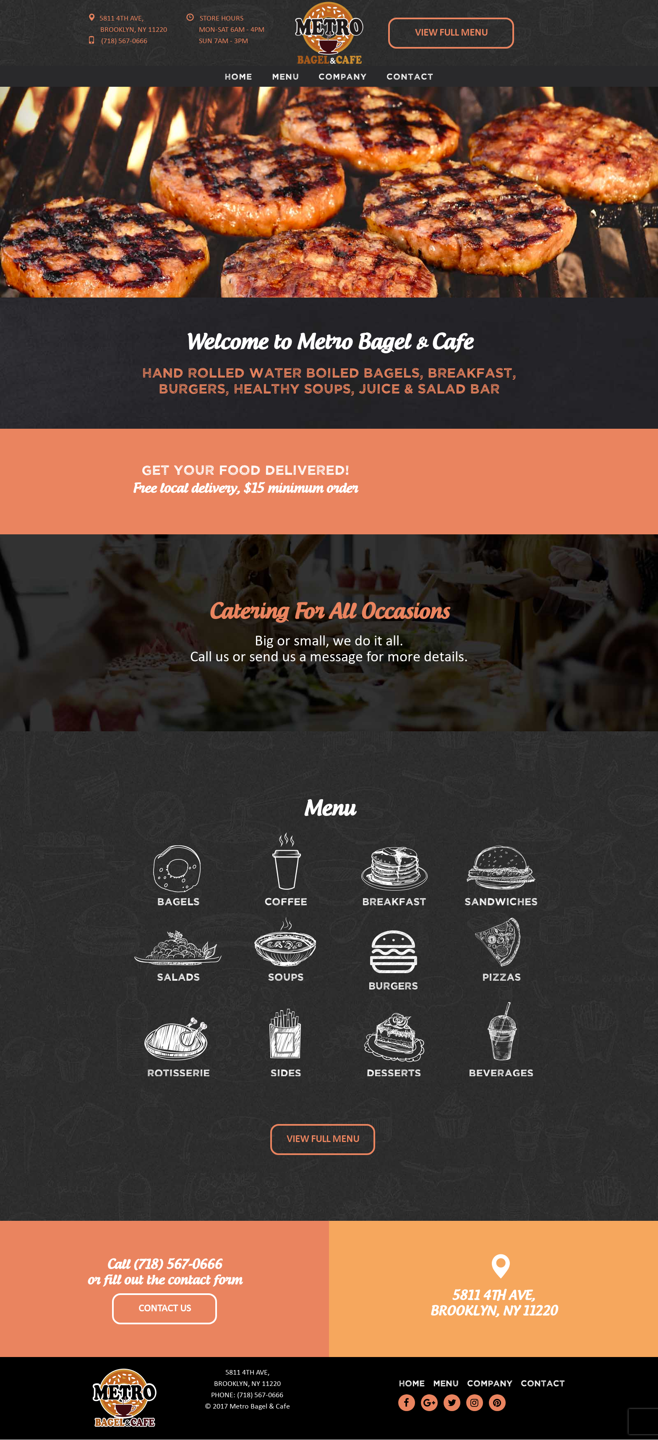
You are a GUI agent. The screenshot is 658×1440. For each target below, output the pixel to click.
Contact (410, 76)
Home (238, 76)
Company (343, 76)
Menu (285, 76)
